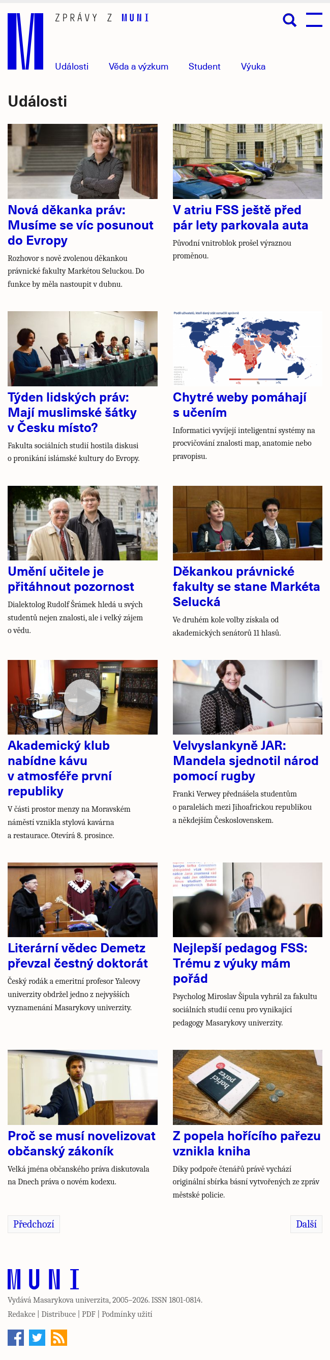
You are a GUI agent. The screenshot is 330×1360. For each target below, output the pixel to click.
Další (306, 1224)
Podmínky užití (127, 1314)
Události (71, 65)
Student (205, 65)
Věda (139, 65)
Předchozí (33, 1224)
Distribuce (58, 1314)
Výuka (253, 65)
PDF (89, 1314)
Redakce (21, 1314)
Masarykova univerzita (71, 1300)
